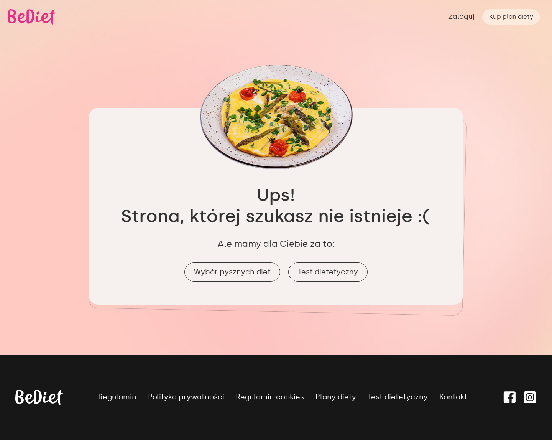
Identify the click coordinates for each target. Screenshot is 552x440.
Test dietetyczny (328, 271)
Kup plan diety (511, 16)
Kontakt (453, 396)
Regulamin (117, 396)
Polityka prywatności (186, 396)
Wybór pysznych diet (232, 271)
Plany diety (335, 396)
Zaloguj (462, 16)
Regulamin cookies (270, 396)
